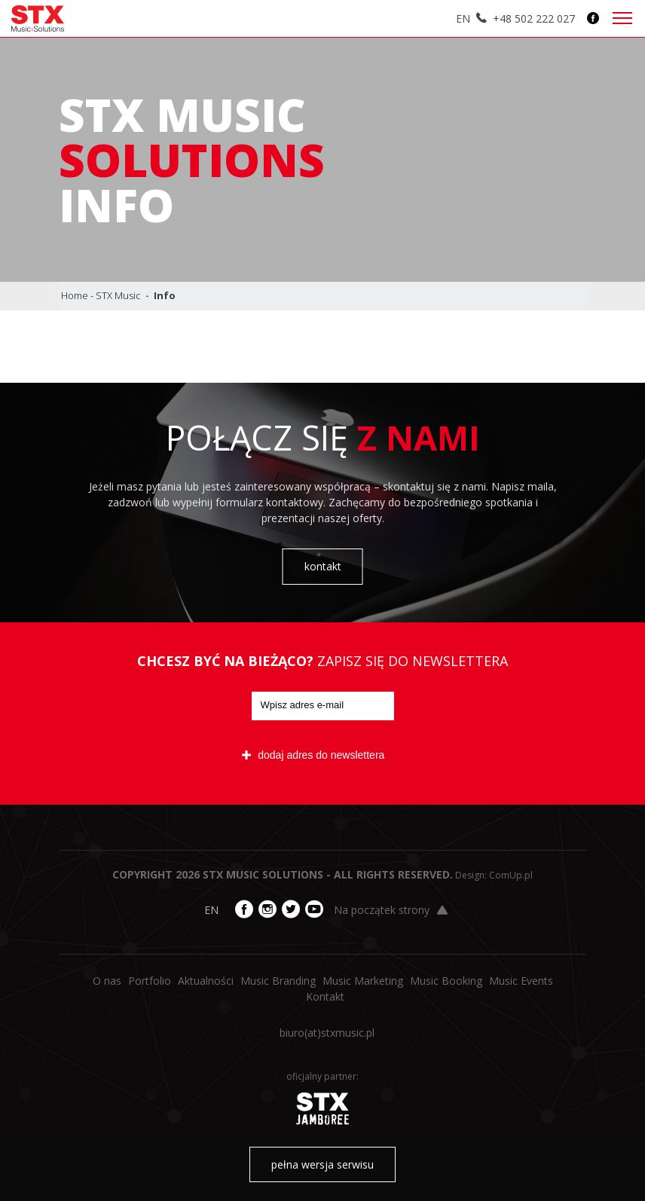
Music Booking (446, 980)
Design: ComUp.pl (494, 875)
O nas (107, 980)
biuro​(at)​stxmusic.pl (327, 1032)
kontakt (322, 566)
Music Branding (278, 980)
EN (463, 18)
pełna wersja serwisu (322, 1164)
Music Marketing (362, 980)
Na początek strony (391, 910)
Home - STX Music (101, 295)
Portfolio (149, 980)
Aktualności (206, 980)
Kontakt (325, 996)
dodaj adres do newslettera (313, 755)
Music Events (521, 980)
